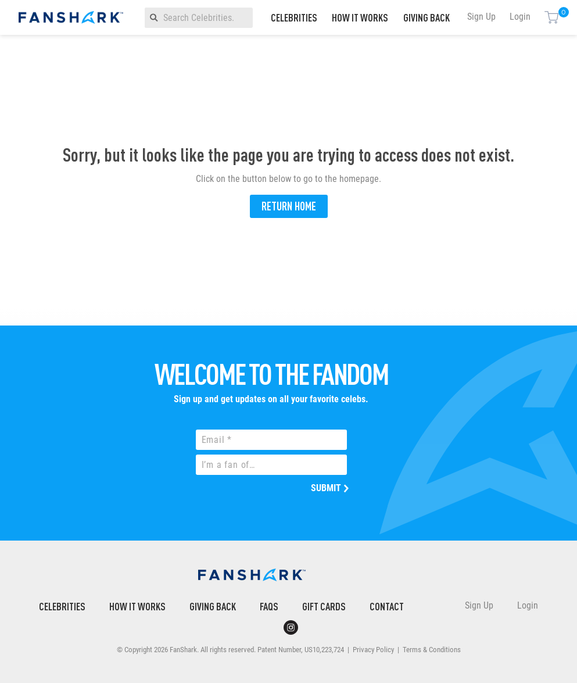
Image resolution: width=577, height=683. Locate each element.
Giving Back (426, 17)
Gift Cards (324, 606)
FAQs (269, 606)
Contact (387, 606)
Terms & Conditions (432, 649)
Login (520, 16)
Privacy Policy (373, 649)
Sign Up (481, 16)
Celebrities (294, 17)
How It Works (360, 17)
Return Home (288, 206)
